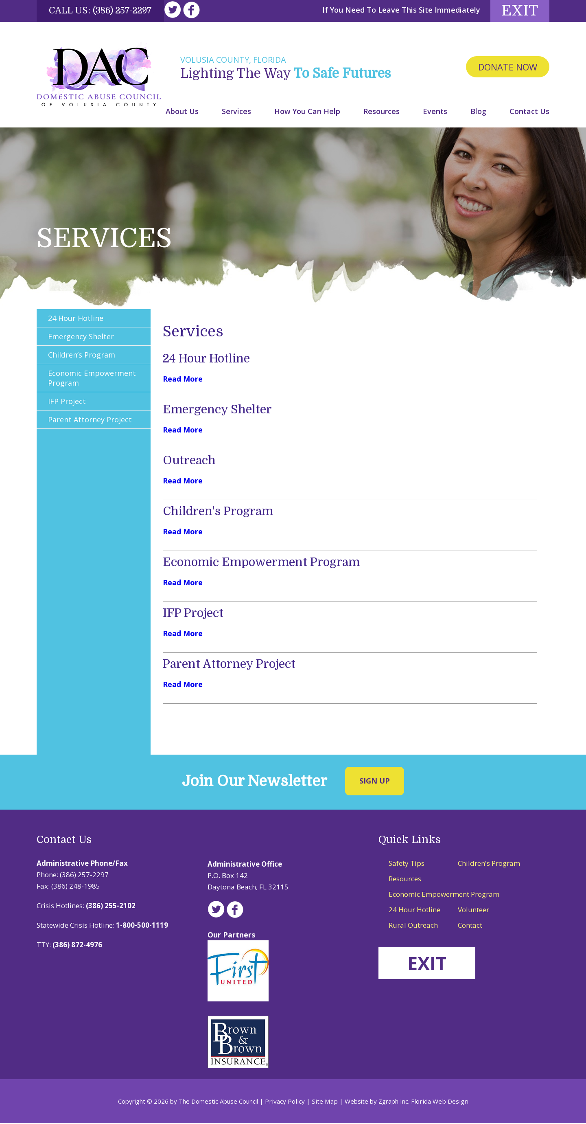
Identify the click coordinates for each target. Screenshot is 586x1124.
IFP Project (195, 614)
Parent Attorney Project (233, 665)
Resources (381, 112)
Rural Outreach (413, 926)
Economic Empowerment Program (266, 563)
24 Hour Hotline (209, 360)
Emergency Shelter (220, 410)
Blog (478, 112)
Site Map (325, 1102)
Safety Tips (406, 864)
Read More (183, 380)
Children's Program (221, 512)
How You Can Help (307, 112)
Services (236, 112)
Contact (470, 926)
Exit (516, 11)
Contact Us (529, 112)
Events (435, 112)
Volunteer (473, 910)
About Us (182, 112)
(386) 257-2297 (124, 10)
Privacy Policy (287, 1102)
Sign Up (374, 782)
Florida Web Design (438, 1102)
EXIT (428, 964)
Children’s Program (82, 356)
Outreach (191, 461)
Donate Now (507, 68)
